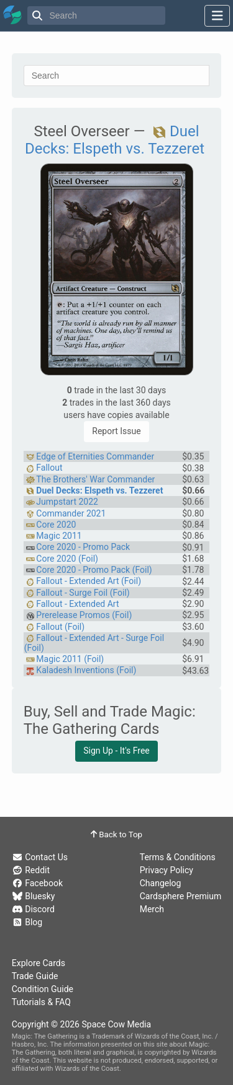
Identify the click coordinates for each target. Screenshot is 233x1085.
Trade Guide (35, 976)
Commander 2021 (71, 513)
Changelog (160, 883)
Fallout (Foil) (60, 627)
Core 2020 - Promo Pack (83, 547)
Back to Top (116, 834)
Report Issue (116, 431)
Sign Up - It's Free (116, 751)
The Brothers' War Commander (95, 479)
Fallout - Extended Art (77, 604)
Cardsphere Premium (181, 896)
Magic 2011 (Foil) (70, 659)
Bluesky (33, 896)
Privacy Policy (166, 870)
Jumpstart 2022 (67, 502)
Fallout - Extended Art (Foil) (88, 581)
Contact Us (40, 857)
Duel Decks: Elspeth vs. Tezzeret (114, 140)
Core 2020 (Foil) (67, 559)
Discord (33, 909)
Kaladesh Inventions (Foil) (86, 670)
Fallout (49, 468)
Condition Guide (42, 989)
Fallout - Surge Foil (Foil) (82, 593)
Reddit (31, 870)
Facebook (37, 883)
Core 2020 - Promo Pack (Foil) (94, 570)
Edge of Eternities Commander (95, 456)
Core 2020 (56, 524)
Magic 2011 (58, 536)
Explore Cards (38, 963)
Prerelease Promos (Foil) (84, 615)
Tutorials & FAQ (41, 1002)
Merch (152, 909)
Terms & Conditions (178, 857)
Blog (27, 922)
